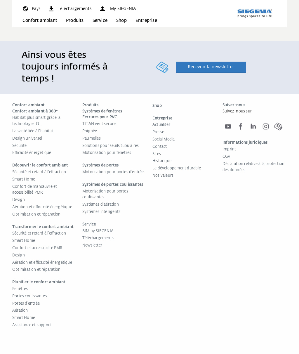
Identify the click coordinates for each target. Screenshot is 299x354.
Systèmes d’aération (100, 204)
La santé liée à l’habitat (32, 131)
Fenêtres (20, 289)
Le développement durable (176, 168)
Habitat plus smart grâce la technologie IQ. (36, 121)
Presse (158, 132)
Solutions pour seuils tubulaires (110, 146)
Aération (20, 311)
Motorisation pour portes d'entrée (113, 172)
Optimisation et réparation (36, 214)
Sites (156, 154)
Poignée (89, 131)
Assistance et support (31, 325)
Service (100, 20)
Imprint (229, 149)
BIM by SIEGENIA (98, 231)
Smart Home (23, 179)
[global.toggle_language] (31, 8)
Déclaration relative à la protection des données (253, 167)
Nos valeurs (162, 176)
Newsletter (92, 245)
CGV (226, 157)
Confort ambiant (39, 20)
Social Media (163, 139)
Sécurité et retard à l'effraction (39, 172)
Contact (159, 147)
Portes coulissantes (29, 296)
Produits (75, 20)
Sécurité (19, 146)
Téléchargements (98, 238)
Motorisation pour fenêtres (106, 153)
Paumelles (91, 138)
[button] (117, 8)
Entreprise (146, 20)
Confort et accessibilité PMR (37, 248)
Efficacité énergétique (31, 153)
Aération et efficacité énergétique (42, 207)
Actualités (161, 125)
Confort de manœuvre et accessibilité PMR (34, 190)
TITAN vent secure (99, 124)
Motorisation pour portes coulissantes (105, 194)
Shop (121, 20)
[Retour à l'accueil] (254, 13)
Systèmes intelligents (101, 212)
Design (18, 200)
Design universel (27, 138)
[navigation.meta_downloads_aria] (69, 8)
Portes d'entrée (26, 304)
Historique (161, 161)
